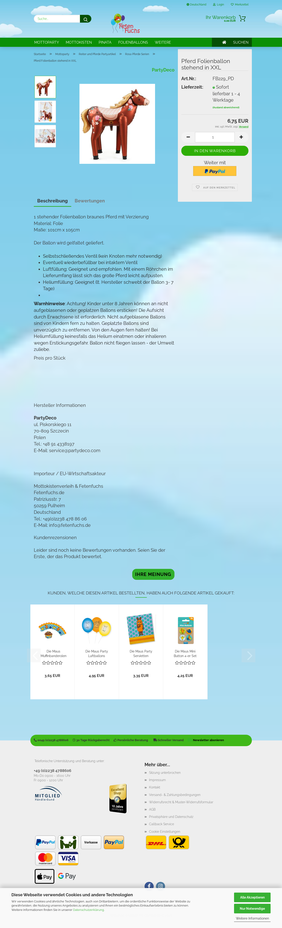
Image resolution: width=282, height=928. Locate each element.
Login (218, 4)
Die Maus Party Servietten (141, 653)
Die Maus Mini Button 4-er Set (185, 653)
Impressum (157, 780)
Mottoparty (46, 42)
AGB (152, 809)
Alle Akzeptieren (252, 897)
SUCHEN (240, 42)
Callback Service (161, 824)
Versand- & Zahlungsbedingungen (174, 795)
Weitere (163, 42)
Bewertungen (90, 201)
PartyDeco (163, 70)
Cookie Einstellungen (164, 831)
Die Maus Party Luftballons (96, 653)
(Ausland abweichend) (226, 107)
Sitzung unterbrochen (165, 772)
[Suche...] (85, 19)
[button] (188, 137)
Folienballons (133, 42)
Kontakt (154, 787)
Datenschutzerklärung (88, 910)
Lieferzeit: (192, 87)
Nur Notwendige (252, 908)
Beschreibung (52, 201)
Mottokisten (79, 42)
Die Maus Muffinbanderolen (53, 653)
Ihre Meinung (153, 574)
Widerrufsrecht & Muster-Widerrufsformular (181, 802)
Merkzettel (239, 4)
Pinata (105, 42)
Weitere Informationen (252, 918)
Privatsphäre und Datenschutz (171, 817)
